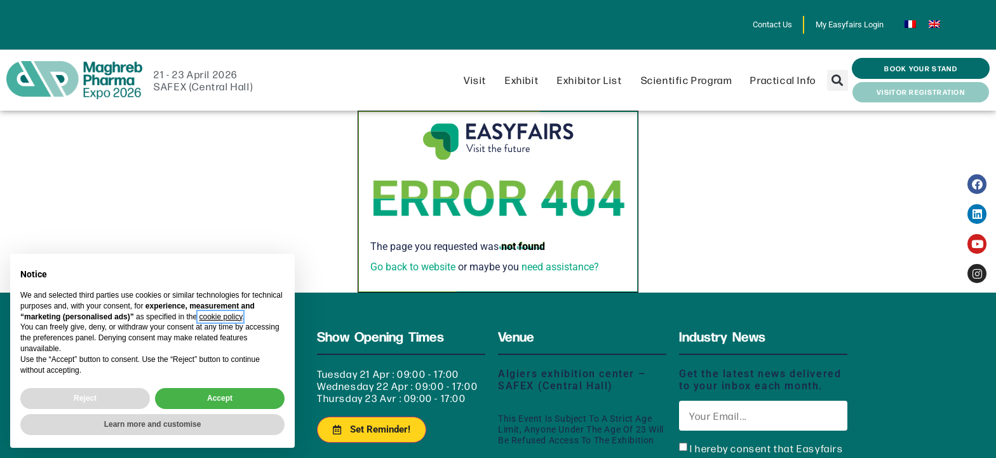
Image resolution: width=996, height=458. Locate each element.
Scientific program (690, 80)
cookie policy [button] (220, 316)
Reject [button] (85, 398)
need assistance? (560, 267)
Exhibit (525, 80)
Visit (478, 80)
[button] (837, 80)
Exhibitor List (592, 80)
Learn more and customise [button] (152, 424)
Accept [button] (219, 398)
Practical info (786, 80)
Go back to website (412, 267)
